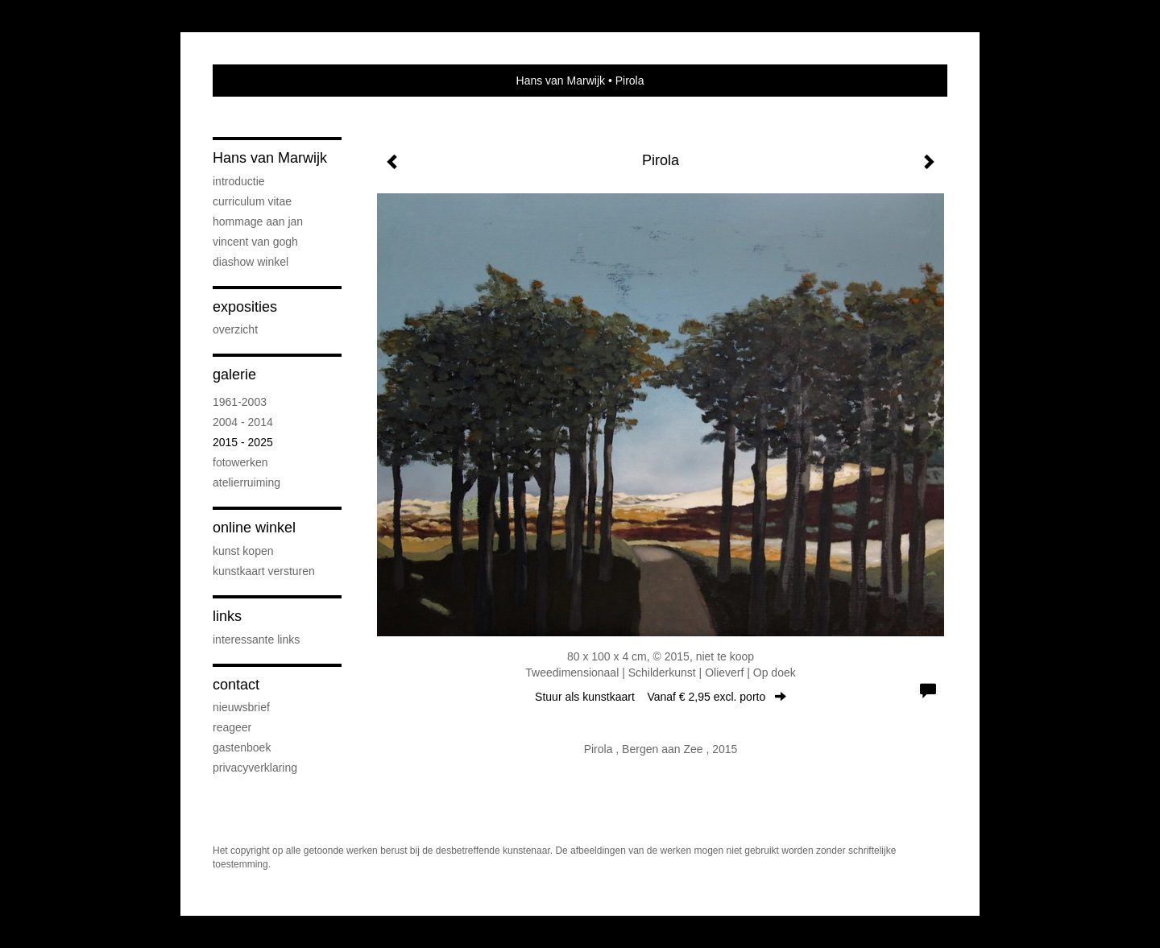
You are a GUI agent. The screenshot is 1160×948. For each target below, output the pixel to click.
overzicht (235, 329)
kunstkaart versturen (264, 571)
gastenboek (242, 747)
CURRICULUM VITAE (252, 201)
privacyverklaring (255, 767)
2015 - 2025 (243, 442)
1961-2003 (240, 401)
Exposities (245, 307)
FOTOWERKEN (240, 462)
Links (227, 616)
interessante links (256, 639)
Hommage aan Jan (258, 221)
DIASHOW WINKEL (250, 261)
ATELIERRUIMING (246, 482)
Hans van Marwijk (560, 80)
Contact (236, 685)
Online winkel (254, 528)
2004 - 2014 (243, 422)
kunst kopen (243, 550)
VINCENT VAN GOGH (255, 241)
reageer (232, 727)
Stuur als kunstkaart (660, 696)
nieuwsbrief (241, 707)
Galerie (234, 374)
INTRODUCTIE (239, 181)
